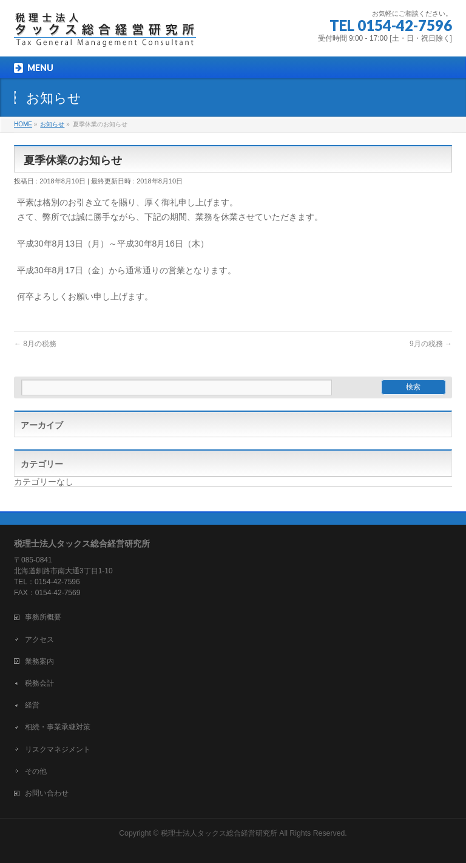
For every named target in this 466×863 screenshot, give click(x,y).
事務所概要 (43, 617)
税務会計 (39, 683)
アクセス (39, 639)
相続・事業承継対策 (57, 727)
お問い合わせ (47, 793)
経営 (32, 705)
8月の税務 (35, 343)
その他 (36, 771)
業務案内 (39, 661)
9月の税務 (431, 343)
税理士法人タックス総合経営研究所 (219, 833)
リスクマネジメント (57, 749)
